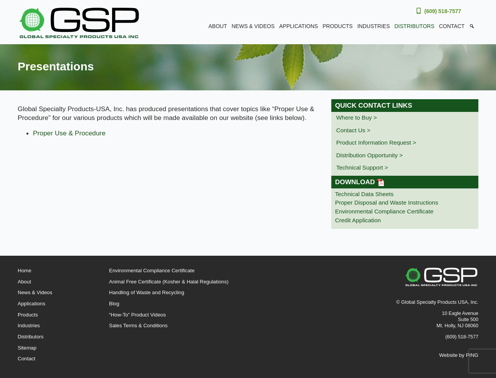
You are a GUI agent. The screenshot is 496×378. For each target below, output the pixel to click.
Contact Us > (353, 130)
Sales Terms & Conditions (138, 325)
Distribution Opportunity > (369, 155)
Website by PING (458, 355)
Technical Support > (362, 167)
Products (337, 26)
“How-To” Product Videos (137, 315)
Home (24, 270)
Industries (373, 26)
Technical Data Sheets (364, 194)
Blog (114, 303)
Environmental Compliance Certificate (384, 211)
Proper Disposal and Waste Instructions (386, 202)
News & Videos (252, 26)
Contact (452, 26)
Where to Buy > (356, 117)
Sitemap (27, 348)
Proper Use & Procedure (69, 133)
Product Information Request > (376, 142)
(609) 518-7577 (442, 11)
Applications (298, 26)
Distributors (415, 26)
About (217, 26)
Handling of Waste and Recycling (146, 292)
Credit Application (358, 220)
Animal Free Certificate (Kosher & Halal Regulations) (168, 282)
